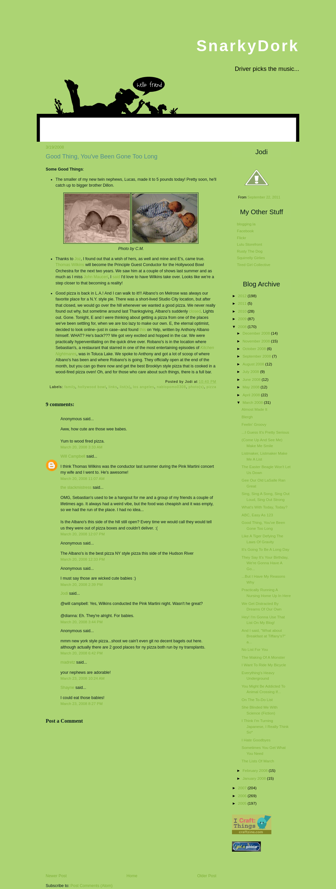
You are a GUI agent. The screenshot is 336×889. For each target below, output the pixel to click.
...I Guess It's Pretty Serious (265, 432)
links (113, 387)
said (116, 277)
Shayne (67, 687)
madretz (67, 662)
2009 (242, 319)
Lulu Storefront (249, 244)
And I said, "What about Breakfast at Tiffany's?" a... (263, 636)
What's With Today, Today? (264, 507)
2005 (242, 803)
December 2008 (256, 333)
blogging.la (246, 224)
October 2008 (254, 348)
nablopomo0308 (171, 387)
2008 (242, 326)
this (142, 329)
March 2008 (253, 402)
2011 (242, 303)
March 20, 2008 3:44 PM (81, 622)
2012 (242, 296)
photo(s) (196, 387)
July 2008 (251, 371)
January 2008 (254, 778)
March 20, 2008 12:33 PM (82, 559)
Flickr (241, 238)
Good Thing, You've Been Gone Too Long (102, 156)
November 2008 (256, 341)
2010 (242, 311)
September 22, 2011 (263, 197)
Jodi (64, 593)
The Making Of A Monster (263, 657)
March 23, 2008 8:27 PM (81, 703)
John (96, 277)
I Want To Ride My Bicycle (264, 665)
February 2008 (255, 770)
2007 (242, 788)
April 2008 (251, 395)
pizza (212, 387)
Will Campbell (72, 456)
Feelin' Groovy (254, 424)
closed (195, 311)
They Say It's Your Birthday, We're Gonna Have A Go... (265, 563)
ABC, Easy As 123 (257, 515)
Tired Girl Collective (253, 264)
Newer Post (56, 876)
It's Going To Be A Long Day (265, 549)
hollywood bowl (92, 387)
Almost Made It (254, 409)
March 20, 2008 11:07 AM (82, 478)
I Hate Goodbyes (256, 740)
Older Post (206, 876)
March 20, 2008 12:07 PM (82, 534)
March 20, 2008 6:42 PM (81, 653)
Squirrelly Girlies (251, 258)
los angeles (143, 387)
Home (132, 876)
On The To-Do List (257, 699)
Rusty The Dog (249, 251)
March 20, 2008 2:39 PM (81, 584)
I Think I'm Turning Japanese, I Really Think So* (265, 726)
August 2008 (253, 364)
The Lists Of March (258, 761)
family (69, 387)
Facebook (245, 231)
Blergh (247, 417)
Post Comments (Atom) (92, 885)
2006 (242, 796)
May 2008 (251, 387)
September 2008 (257, 356)
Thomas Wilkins (69, 264)
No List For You (255, 649)
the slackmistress (76, 487)
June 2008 (252, 379)
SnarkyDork (247, 45)
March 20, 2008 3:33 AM (81, 447)
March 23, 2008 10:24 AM (82, 678)
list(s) (125, 387)
